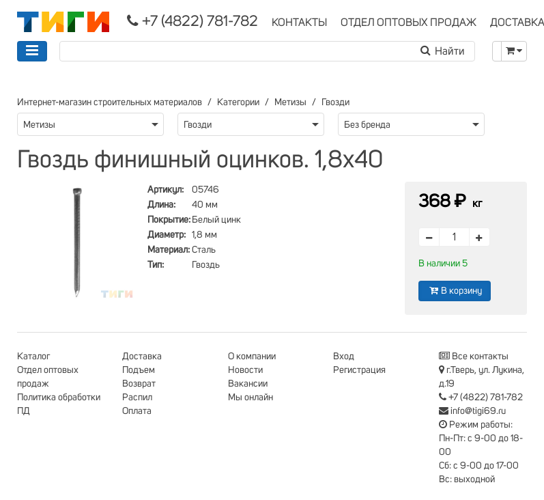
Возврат (139, 384)
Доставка (142, 356)
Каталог (33, 356)
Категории (238, 102)
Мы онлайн (250, 397)
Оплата (137, 411)
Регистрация (359, 370)
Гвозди (335, 102)
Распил (137, 397)
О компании (252, 356)
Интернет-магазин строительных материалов (109, 102)
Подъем (138, 370)
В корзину (454, 291)
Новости (245, 370)
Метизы (290, 102)
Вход (343, 356)
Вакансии (248, 384)
